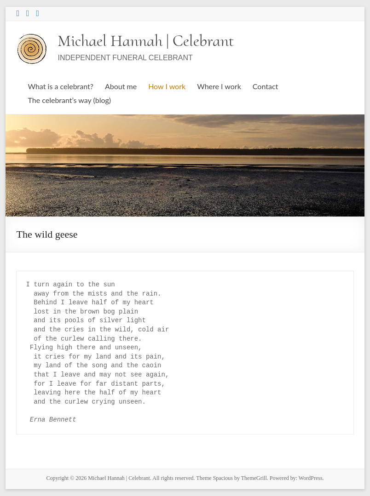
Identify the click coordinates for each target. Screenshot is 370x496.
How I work (166, 86)
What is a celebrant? (60, 86)
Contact (265, 86)
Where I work (219, 86)
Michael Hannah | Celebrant (146, 41)
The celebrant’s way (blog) (69, 100)
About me (121, 86)
